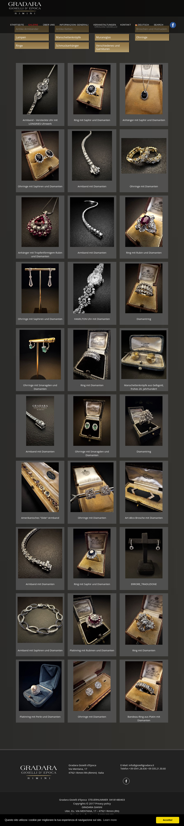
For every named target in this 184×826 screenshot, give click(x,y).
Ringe (19, 45)
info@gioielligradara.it (141, 765)
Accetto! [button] (167, 820)
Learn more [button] (110, 820)
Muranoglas (103, 37)
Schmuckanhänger (67, 45)
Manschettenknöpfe (68, 37)
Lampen (21, 37)
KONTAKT (125, 25)
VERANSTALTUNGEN (104, 25)
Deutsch (142, 25)
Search (159, 25)
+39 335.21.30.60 (156, 768)
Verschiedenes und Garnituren (108, 47)
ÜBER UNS (49, 25)
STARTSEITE (17, 25)
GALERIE (33, 25)
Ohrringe (141, 37)
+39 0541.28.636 (138, 768)
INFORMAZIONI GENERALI (74, 25)
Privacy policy (103, 803)
